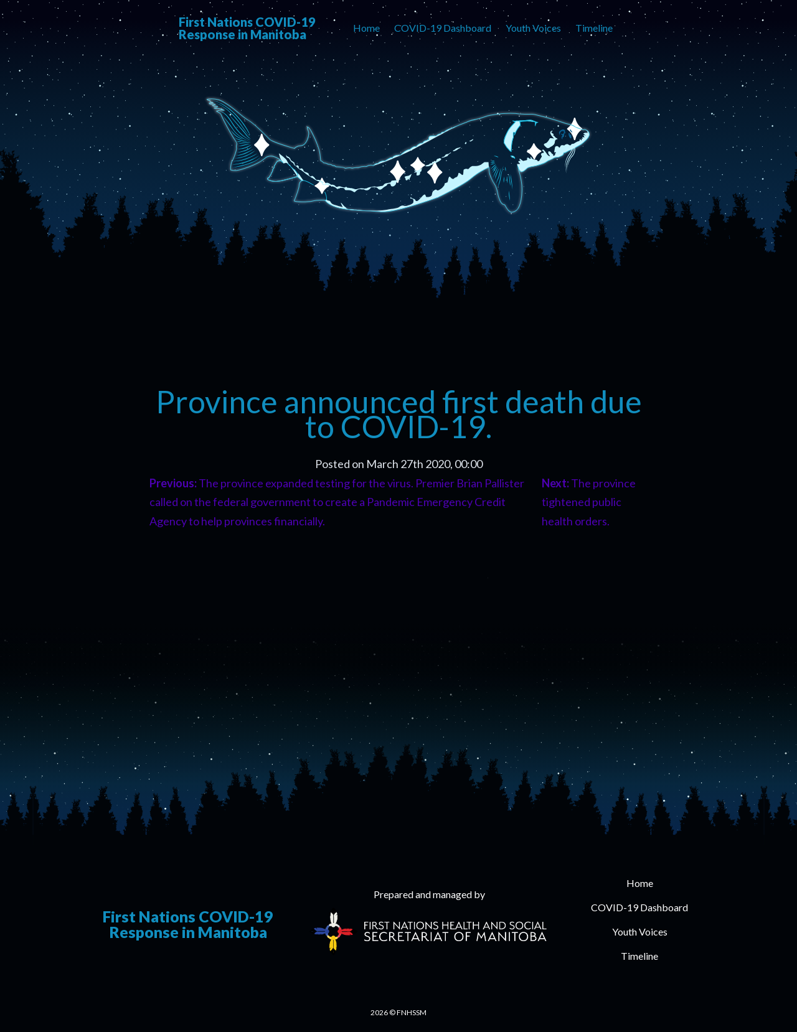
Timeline (594, 28)
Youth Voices (533, 28)
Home (366, 28)
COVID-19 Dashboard (442, 28)
